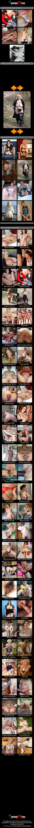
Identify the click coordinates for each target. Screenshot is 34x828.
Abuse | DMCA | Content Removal (22, 826)
